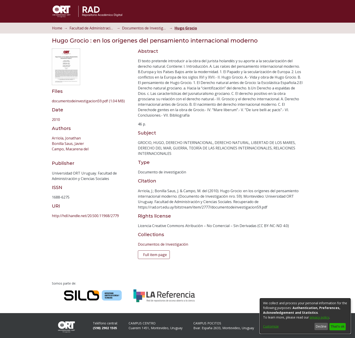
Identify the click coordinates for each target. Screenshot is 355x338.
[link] (88, 100)
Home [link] (57, 28)
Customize (271, 326)
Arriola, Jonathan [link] (66, 138)
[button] (294, 11)
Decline (319, 326)
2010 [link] (56, 119)
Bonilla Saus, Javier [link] (68, 143)
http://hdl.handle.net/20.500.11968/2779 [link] (85, 215)
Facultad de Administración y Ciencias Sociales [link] (92, 28)
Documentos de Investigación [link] (144, 28)
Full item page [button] (155, 254)
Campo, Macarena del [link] (70, 148)
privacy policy (319, 317)
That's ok (336, 326)
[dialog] (305, 316)
